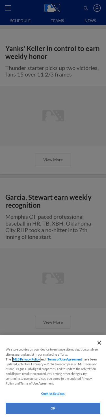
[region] (53, 376)
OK (53, 408)
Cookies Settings (53, 393)
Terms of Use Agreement (64, 359)
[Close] (99, 343)
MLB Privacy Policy (26, 359)
